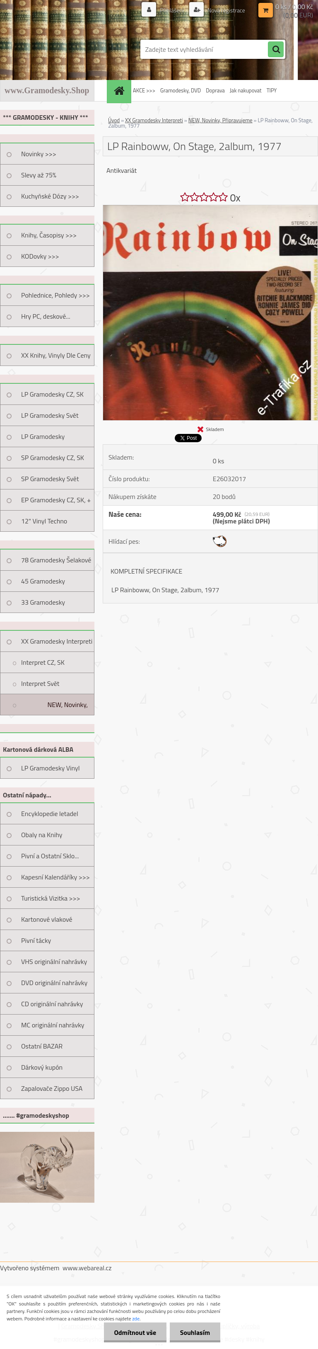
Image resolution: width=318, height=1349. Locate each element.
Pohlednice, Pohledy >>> (55, 295)
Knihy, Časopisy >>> (49, 235)
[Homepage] (120, 90)
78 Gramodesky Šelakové (56, 560)
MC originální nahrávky (52, 1025)
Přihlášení (172, 10)
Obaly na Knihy (41, 835)
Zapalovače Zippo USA (51, 1088)
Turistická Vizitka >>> (50, 898)
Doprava (215, 90)
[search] (275, 50)
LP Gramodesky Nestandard (43, 439)
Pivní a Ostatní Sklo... (50, 856)
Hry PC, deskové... (45, 316)
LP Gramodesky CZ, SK (52, 394)
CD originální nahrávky (52, 1004)
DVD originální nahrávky (54, 983)
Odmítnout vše (135, 1332)
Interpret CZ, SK (43, 662)
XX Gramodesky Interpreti (56, 641)
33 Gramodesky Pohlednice (43, 605)
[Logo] (57, 49)
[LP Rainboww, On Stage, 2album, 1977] (210, 208)
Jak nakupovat (246, 90)
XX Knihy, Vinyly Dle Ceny (56, 355)
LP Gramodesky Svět (50, 415)
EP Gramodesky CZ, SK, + (56, 500)
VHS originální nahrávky (54, 961)
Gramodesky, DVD (180, 90)
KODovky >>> (40, 256)
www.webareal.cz (87, 1268)
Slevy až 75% (38, 175)
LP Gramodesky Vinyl (50, 768)
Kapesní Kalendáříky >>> (55, 877)
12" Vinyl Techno (44, 521)
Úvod (114, 120)
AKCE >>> (144, 90)
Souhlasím (195, 1332)
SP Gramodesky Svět (50, 479)
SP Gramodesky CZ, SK (52, 458)
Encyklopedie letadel (49, 814)
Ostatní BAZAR (42, 1046)
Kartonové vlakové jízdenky (46, 922)
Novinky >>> (38, 154)
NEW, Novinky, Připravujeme (67, 707)
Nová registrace (225, 10)
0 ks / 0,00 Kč (294, 7)
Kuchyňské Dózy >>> (50, 196)
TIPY (272, 90)
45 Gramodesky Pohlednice (43, 584)
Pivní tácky (36, 940)
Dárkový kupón (42, 1067)
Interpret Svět (40, 683)
